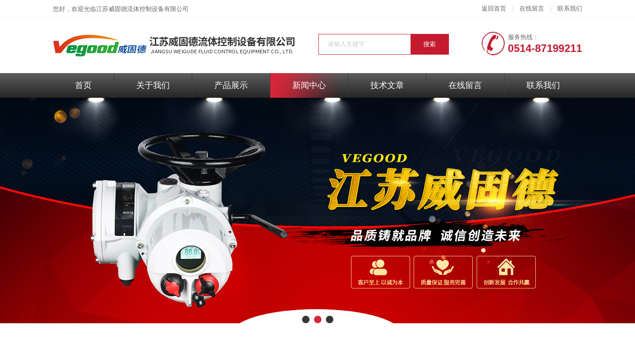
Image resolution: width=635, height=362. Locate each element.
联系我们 (569, 8)
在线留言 (531, 8)
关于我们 (153, 85)
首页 (83, 85)
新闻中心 (309, 85)
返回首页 (494, 8)
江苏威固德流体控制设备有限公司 (142, 9)
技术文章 (387, 85)
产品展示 (231, 85)
